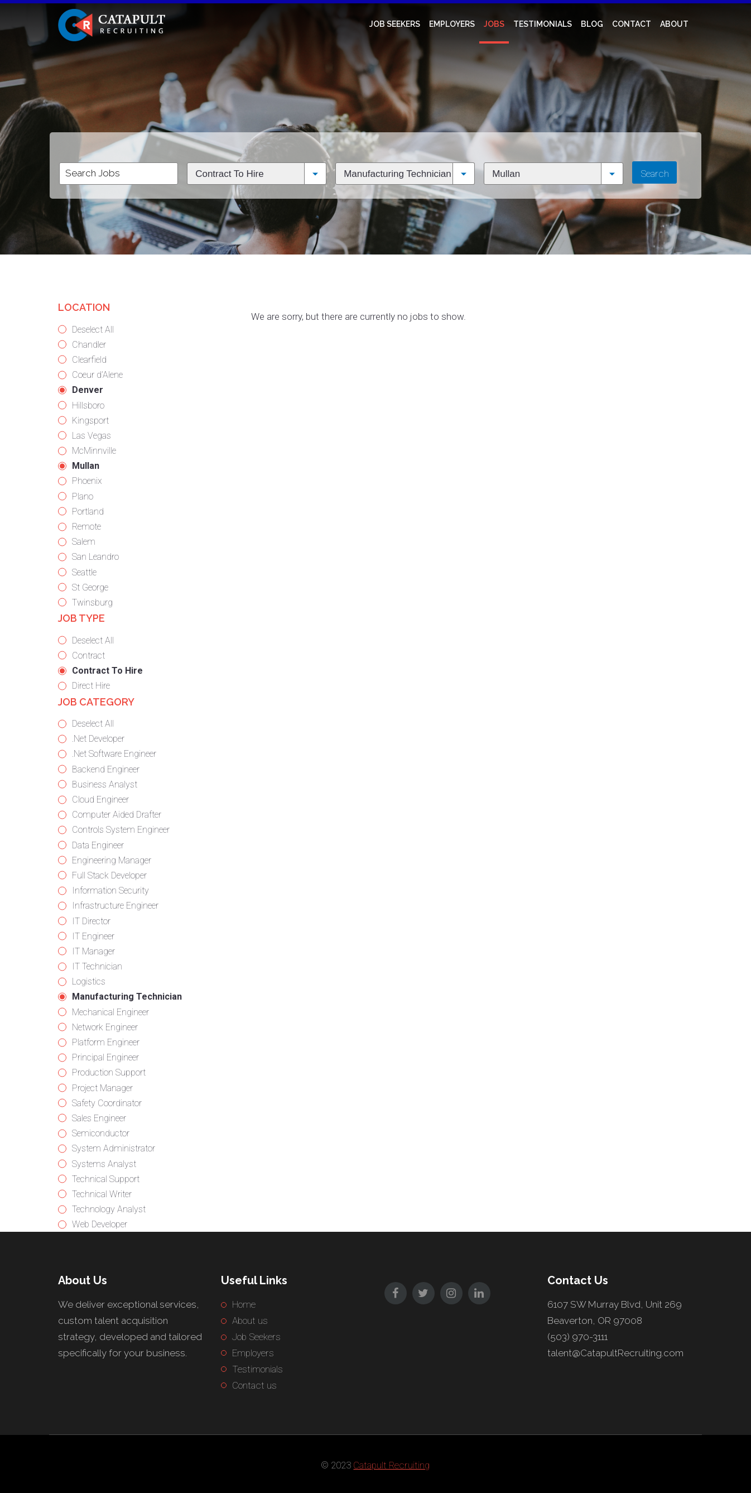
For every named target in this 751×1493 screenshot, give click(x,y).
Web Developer (99, 1224)
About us (250, 1320)
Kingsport (90, 420)
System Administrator (113, 1148)
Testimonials (542, 24)
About (674, 24)
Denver (87, 390)
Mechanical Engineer (110, 1012)
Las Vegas (91, 435)
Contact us (254, 1385)
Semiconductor (100, 1133)
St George (90, 587)
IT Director (91, 921)
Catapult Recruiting (391, 1465)
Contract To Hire (107, 670)
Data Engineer (98, 845)
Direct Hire (91, 685)
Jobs (494, 24)
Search (655, 173)
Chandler (89, 344)
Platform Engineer (105, 1042)
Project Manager (102, 1088)
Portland (88, 511)
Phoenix (87, 481)
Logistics (88, 981)
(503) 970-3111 (577, 1336)
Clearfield (89, 359)
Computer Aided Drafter (116, 814)
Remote (86, 526)
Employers (452, 24)
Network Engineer (105, 1027)
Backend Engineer (105, 769)
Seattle (84, 572)
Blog (592, 24)
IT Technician (97, 966)
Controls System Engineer (121, 829)
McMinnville (94, 450)
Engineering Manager (111, 860)
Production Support (109, 1072)
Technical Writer (102, 1194)
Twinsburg (92, 602)
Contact (631, 24)
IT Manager (93, 951)
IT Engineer (93, 936)
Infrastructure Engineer (115, 905)
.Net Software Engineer (114, 753)
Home (244, 1304)
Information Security (110, 890)
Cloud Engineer (100, 799)
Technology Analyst (109, 1209)
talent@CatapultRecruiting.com (615, 1352)
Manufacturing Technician (127, 996)
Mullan (85, 465)
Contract (88, 655)
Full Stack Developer (109, 875)
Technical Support (105, 1179)
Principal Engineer (105, 1057)
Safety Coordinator (107, 1103)
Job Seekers (394, 24)
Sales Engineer (99, 1118)
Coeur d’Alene (97, 374)
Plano (82, 496)
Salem (83, 541)
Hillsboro (88, 405)
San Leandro (95, 556)
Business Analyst (104, 784)
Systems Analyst (104, 1164)
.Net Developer (98, 738)
